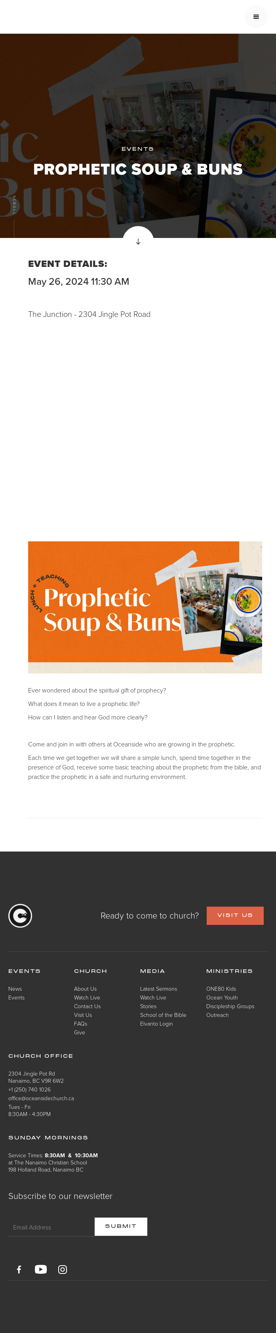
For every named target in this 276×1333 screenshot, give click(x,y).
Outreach (217, 1014)
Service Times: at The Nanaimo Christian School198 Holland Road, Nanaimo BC (53, 1162)
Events (16, 997)
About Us (85, 988)
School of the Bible (163, 1014)
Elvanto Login (156, 1023)
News (15, 988)
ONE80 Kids (221, 988)
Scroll (14, 206)
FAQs (80, 1023)
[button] (256, 16)
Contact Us (87, 1006)
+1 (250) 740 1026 (29, 1089)
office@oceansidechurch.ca (41, 1098)
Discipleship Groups (230, 1006)
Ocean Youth (222, 997)
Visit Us (83, 1014)
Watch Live (87, 997)
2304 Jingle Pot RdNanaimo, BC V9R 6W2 (36, 1077)
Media (153, 971)
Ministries (229, 971)
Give (79, 1032)
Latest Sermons (158, 988)
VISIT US (235, 916)
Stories (148, 1006)
